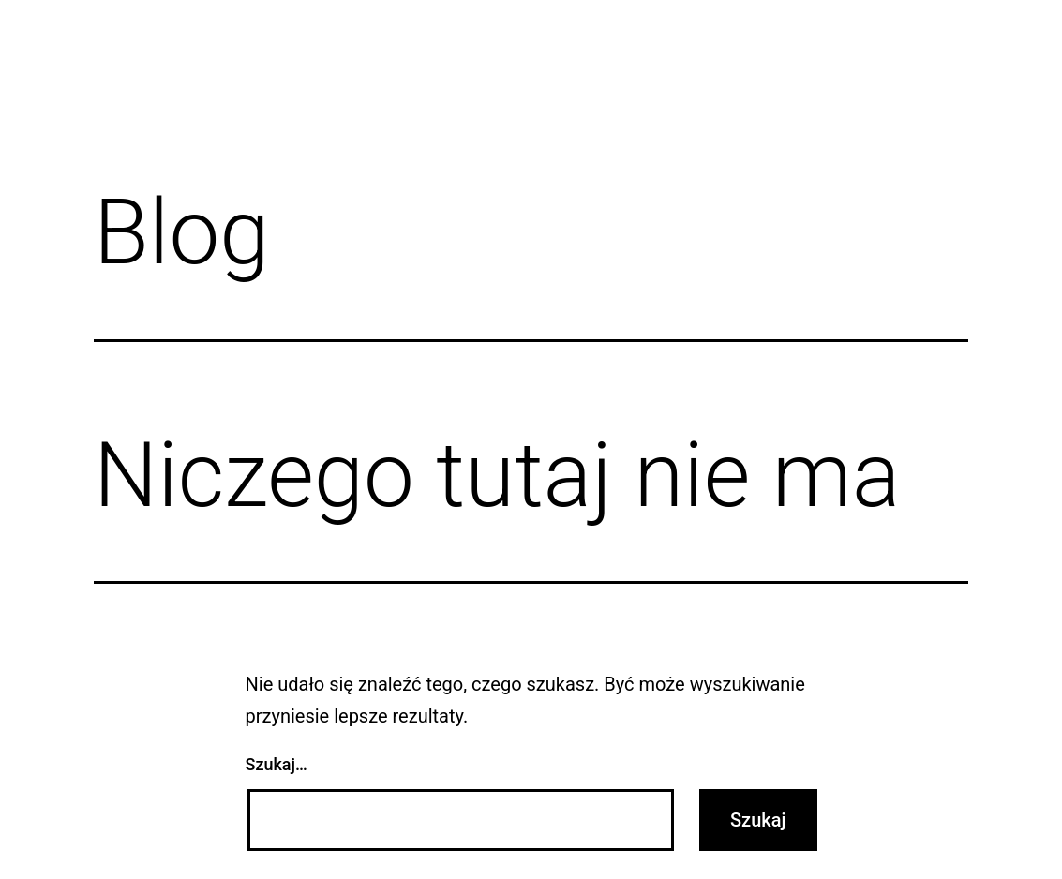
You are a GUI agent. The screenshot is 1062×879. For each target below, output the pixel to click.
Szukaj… (276, 764)
